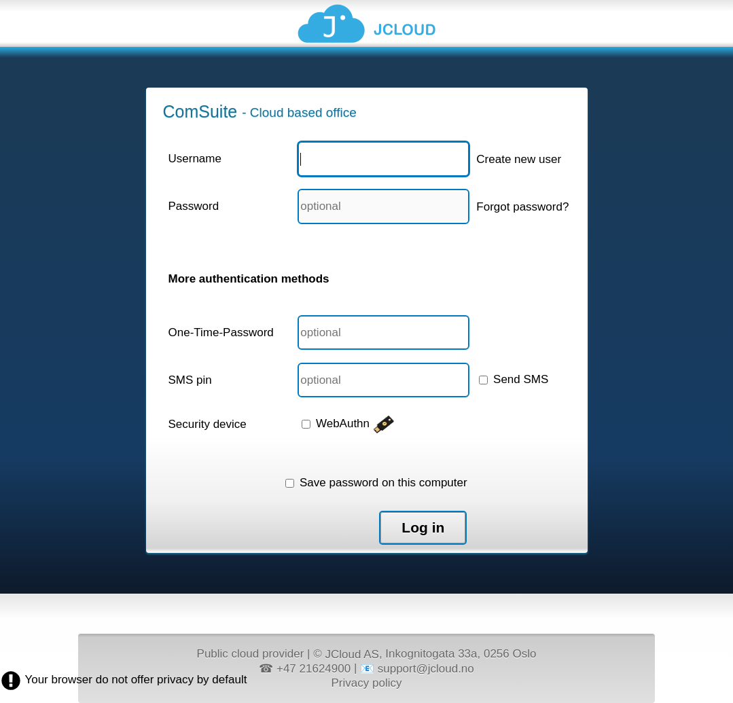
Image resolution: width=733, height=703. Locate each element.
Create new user (518, 159)
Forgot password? (522, 206)
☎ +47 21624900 (305, 668)
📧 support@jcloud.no (417, 668)
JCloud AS (351, 654)
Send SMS (513, 379)
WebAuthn (348, 423)
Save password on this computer (376, 482)
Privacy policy (367, 682)
